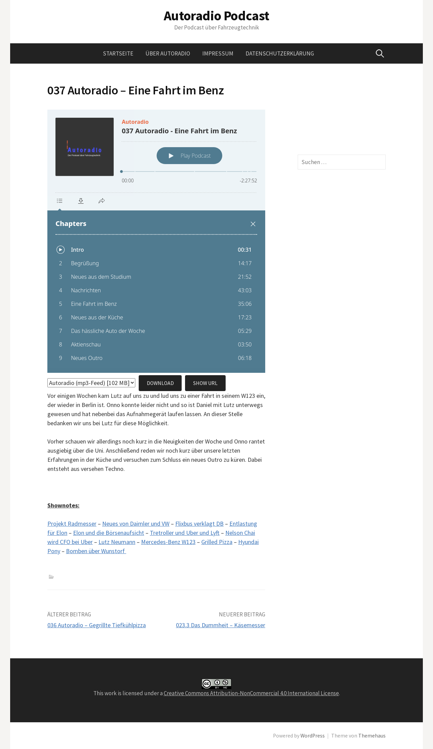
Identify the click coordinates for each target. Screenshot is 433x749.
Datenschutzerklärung (280, 53)
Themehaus (372, 735)
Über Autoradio (167, 53)
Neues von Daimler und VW (135, 523)
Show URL (205, 383)
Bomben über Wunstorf (96, 551)
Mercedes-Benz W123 (168, 542)
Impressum (217, 53)
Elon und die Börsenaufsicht (108, 533)
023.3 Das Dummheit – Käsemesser (220, 625)
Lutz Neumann (116, 542)
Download (160, 383)
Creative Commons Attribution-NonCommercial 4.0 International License (251, 693)
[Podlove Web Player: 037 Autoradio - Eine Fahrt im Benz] (156, 241)
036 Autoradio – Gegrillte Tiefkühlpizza (96, 625)
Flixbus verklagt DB (199, 523)
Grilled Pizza (216, 542)
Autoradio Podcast (216, 15)
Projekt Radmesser (71, 523)
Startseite (118, 53)
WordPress (312, 735)
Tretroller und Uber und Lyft (185, 533)
